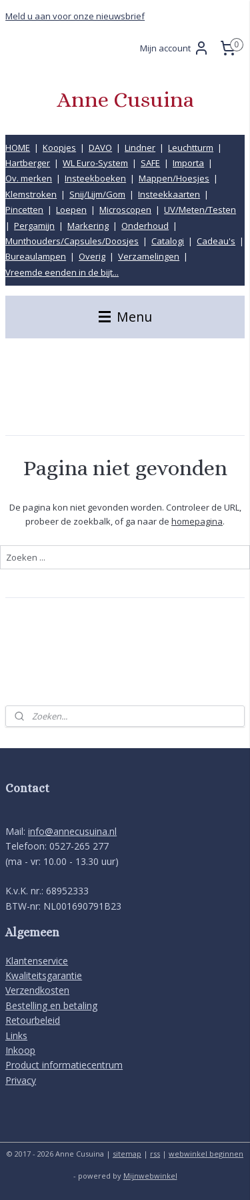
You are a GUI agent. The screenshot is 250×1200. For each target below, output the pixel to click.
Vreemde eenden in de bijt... (62, 272)
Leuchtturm (190, 147)
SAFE (150, 163)
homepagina (197, 521)
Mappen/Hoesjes (174, 178)
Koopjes (59, 147)
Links (16, 1035)
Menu (125, 317)
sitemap (127, 1154)
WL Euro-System (95, 163)
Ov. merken (28, 178)
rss (155, 1154)
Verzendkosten (37, 990)
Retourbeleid (32, 1020)
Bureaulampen (35, 256)
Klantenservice (36, 960)
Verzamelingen (148, 256)
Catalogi (167, 241)
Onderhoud (145, 226)
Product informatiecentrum (64, 1065)
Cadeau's (216, 241)
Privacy (20, 1080)
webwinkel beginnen (206, 1154)
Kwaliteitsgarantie (43, 975)
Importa (188, 163)
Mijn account (174, 48)
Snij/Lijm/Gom (97, 194)
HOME (17, 147)
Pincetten (24, 210)
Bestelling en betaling (51, 1005)
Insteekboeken (95, 178)
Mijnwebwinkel (150, 1176)
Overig (92, 256)
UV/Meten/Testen (200, 210)
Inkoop (20, 1050)
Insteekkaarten (169, 194)
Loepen (71, 210)
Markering (88, 226)
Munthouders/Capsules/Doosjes (72, 241)
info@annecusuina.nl (72, 831)
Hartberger (27, 163)
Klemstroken (31, 194)
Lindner (140, 147)
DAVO (100, 147)
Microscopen (125, 210)
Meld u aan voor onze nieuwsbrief (75, 16)
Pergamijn (34, 226)
